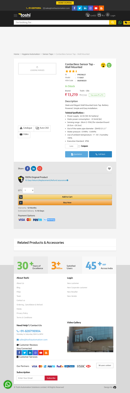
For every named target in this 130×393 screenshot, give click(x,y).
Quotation (76, 154)
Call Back (100, 154)
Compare (83, 146)
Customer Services (27, 356)
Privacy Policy (22, 313)
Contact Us (36, 325)
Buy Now (45, 202)
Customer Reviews (27, 345)
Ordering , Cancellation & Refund (30, 305)
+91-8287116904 (33, 8)
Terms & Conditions (24, 317)
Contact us (21, 300)
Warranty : (22, 208)
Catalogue (26, 128)
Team (19, 296)
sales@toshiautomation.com (56, 8)
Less (71, 146)
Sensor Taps (48, 54)
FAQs (19, 292)
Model (67, 77)
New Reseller (72, 292)
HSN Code (69, 80)
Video (24, 134)
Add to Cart (45, 197)
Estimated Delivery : (26, 211)
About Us (20, 283)
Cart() (90, 14)
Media (19, 309)
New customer (73, 283)
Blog (18, 287)
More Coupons (65, 3)
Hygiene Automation (31, 54)
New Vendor (72, 296)
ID (66, 74)
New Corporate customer (77, 287)
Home (16, 54)
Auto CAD (42, 128)
